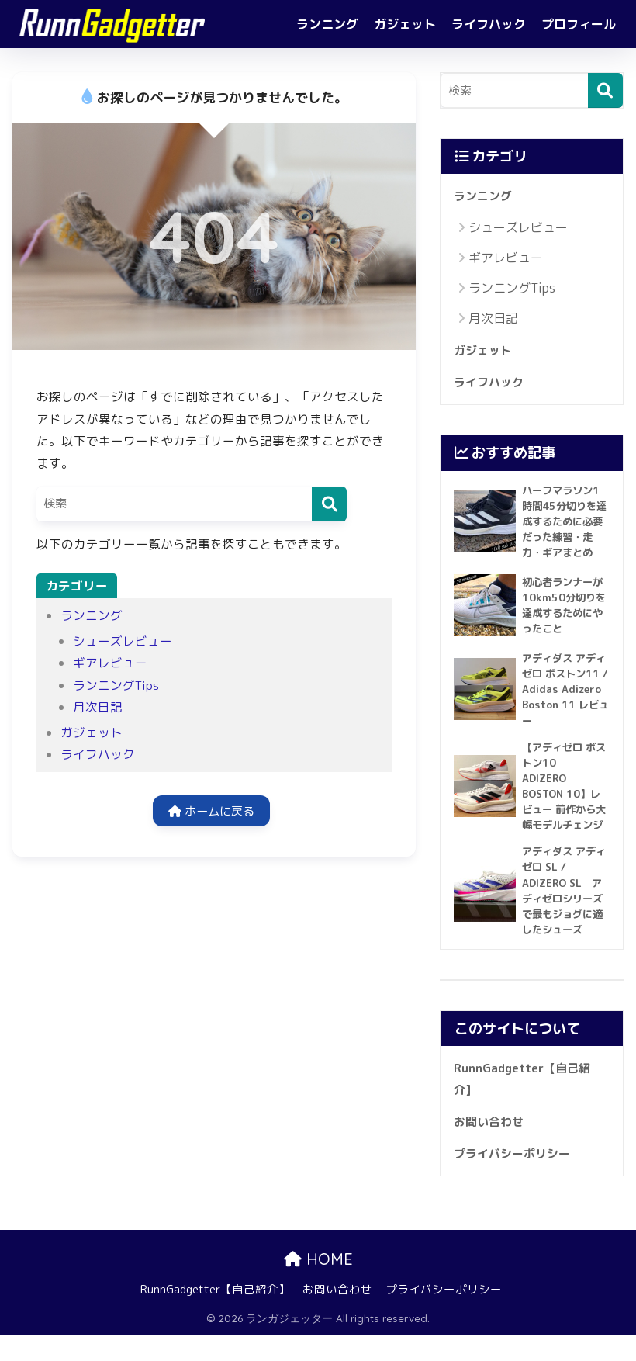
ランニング (327, 24)
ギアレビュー (110, 662)
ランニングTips (116, 685)
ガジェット (405, 24)
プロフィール (578, 24)
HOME (318, 1285)
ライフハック (488, 24)
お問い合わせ (489, 1147)
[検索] (329, 504)
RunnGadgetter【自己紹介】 (522, 1104)
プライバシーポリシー (512, 1179)
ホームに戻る (211, 811)
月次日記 (98, 706)
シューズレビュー (122, 640)
